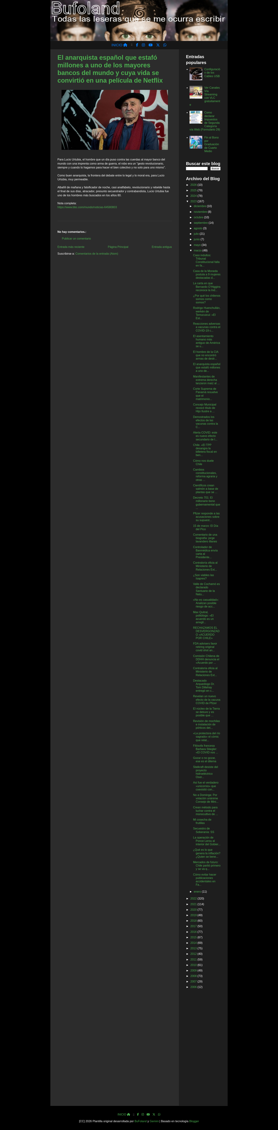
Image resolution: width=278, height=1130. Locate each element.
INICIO (119, 45)
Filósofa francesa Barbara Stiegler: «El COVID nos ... (205, 749)
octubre (199, 217)
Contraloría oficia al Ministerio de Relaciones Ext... (205, 566)
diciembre (200, 206)
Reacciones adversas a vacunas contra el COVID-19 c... (206, 327)
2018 (194, 920)
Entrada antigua (162, 246)
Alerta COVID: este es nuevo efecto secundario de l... (205, 436)
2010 (194, 965)
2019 (194, 915)
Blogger (194, 1121)
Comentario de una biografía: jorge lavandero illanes (205, 538)
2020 (194, 909)
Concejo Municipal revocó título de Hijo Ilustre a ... (204, 408)
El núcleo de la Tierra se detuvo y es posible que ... (206, 712)
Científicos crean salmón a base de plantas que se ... (205, 489)
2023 (194, 201)
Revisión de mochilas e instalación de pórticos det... (206, 724)
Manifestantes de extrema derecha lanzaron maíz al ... (206, 380)
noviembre (201, 211)
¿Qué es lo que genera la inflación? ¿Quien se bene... (206, 853)
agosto (198, 228)
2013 (194, 948)
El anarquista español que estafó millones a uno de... (206, 367)
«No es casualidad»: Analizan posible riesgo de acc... (206, 603)
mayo (198, 244)
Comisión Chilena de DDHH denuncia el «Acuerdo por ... (206, 659)
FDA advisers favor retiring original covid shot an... (205, 647)
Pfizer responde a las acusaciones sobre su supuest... (206, 517)
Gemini (154, 1121)
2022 (194, 898)
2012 (194, 953)
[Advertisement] (203, 1048)
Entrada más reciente (70, 246)
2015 (194, 937)
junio (197, 239)
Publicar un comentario (76, 238)
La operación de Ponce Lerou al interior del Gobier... (207, 841)
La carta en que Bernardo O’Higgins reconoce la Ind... (207, 286)
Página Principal (118, 246)
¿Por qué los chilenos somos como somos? (206, 299)
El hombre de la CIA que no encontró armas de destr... (205, 355)
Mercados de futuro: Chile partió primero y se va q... (207, 865)
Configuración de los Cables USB (212, 72)
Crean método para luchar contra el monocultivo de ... (205, 811)
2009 (194, 970)
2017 (194, 926)
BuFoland (141, 1121)
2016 (194, 931)
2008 (194, 976)
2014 (194, 942)
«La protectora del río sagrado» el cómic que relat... (206, 737)
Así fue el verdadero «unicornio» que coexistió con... (205, 786)
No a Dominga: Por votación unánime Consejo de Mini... (205, 798)
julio (197, 233)
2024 (194, 195)
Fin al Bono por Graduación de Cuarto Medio (211, 144)
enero (198, 891)
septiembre (201, 222)
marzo (198, 250)
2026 (194, 184)
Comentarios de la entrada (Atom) (96, 253)
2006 (194, 987)
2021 (194, 904)
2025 (194, 190)
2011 (194, 959)
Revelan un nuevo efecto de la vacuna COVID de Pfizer (206, 699)
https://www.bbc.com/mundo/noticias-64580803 (87, 207)
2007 (194, 981)
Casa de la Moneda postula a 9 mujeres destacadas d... (207, 274)
